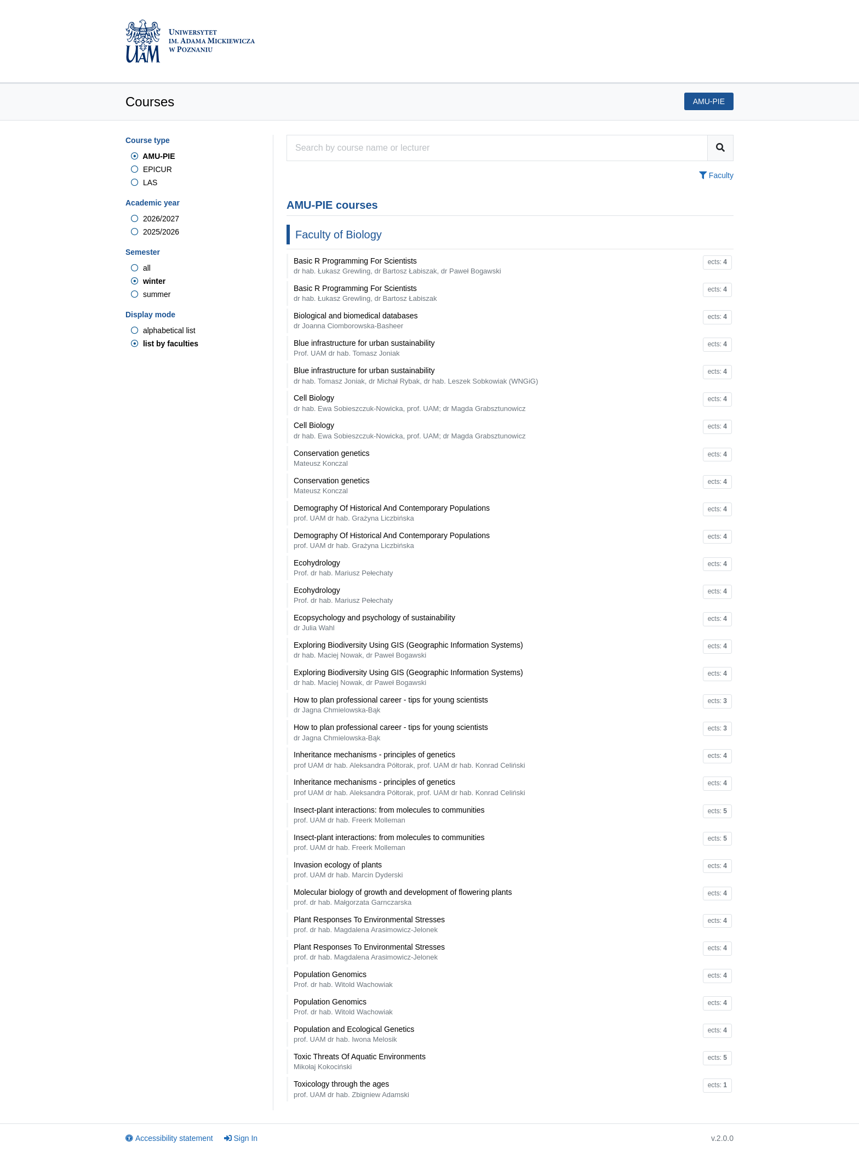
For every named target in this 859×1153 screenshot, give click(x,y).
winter (148, 281)
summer (150, 294)
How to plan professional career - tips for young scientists (391, 704)
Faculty (716, 175)
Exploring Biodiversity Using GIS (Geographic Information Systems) (408, 650)
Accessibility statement (169, 1138)
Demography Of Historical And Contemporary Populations (392, 513)
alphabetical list (163, 330)
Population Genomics (343, 979)
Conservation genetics (332, 458)
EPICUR (151, 169)
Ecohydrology (343, 567)
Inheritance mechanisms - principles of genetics (409, 759)
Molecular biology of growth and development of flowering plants (403, 897)
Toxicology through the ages (351, 1089)
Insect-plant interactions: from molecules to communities (389, 815)
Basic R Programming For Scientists (397, 265)
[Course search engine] (497, 148)
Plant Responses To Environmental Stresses (369, 924)
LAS (144, 182)
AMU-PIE (153, 156)
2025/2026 (155, 231)
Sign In (241, 1138)
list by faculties (164, 343)
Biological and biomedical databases (355, 320)
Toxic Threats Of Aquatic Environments (360, 1061)
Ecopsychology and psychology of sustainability (374, 622)
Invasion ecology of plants (348, 869)
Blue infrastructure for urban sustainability (364, 348)
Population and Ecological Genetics (354, 1034)
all (141, 268)
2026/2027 (155, 218)
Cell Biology (409, 402)
